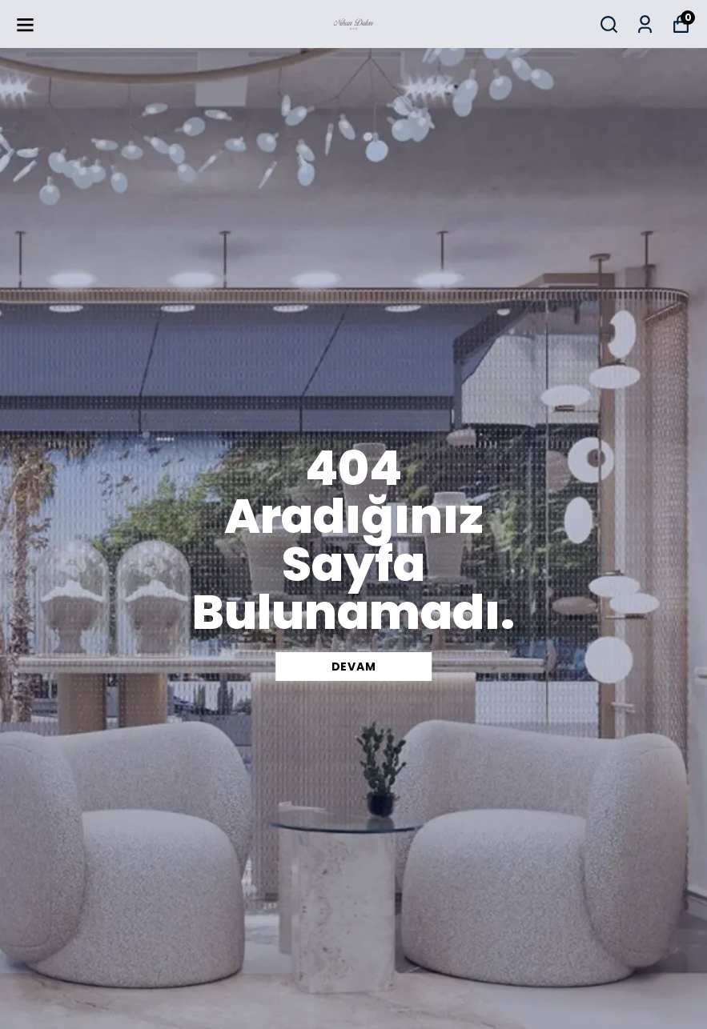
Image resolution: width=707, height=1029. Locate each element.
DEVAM (353, 667)
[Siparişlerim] (645, 24)
